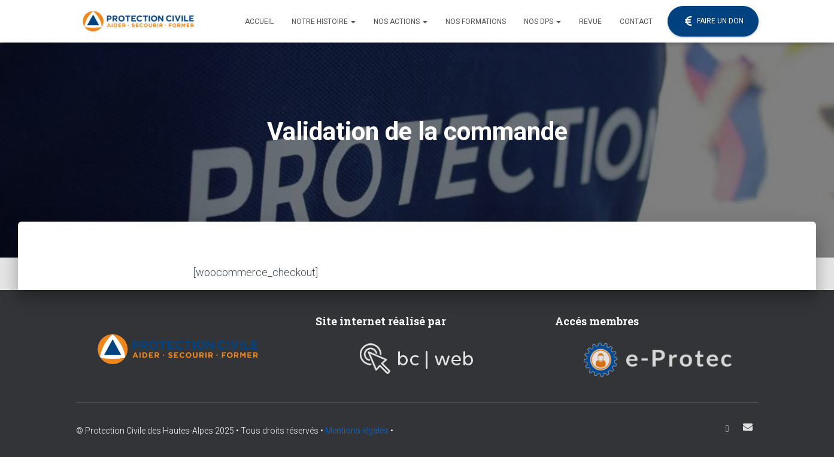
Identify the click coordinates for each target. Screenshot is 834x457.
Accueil (259, 21)
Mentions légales (357, 430)
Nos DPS (542, 21)
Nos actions (400, 21)
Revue (590, 21)
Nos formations (475, 21)
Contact (636, 21)
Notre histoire (324, 21)
